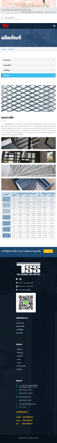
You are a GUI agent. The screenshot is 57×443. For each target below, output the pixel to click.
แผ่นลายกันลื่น (7, 65)
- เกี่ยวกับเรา (19, 353)
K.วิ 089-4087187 (24, 423)
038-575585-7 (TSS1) (26, 390)
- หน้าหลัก (19, 349)
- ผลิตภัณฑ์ (19, 356)
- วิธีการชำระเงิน (21, 366)
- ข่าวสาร (18, 363)
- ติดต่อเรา (19, 369)
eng (50, 12)
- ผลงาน (18, 359)
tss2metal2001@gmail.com (13, 19)
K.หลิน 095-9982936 (24, 417)
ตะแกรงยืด (6, 75)
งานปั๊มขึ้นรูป (6, 70)
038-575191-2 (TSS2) (26, 393)
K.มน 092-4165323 (24, 420)
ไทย (46, 12)
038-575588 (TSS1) (25, 397)
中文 (54, 12)
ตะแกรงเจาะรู (6, 60)
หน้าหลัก (3, 49)
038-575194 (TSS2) (25, 400)
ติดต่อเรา (48, 251)
